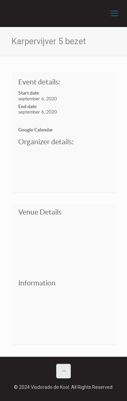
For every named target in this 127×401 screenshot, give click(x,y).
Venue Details (40, 212)
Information (37, 283)
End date (27, 106)
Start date (28, 93)
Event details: (39, 82)
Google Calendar (35, 129)
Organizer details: (45, 142)
